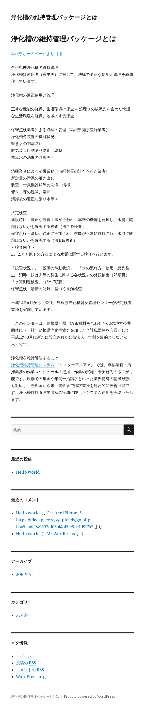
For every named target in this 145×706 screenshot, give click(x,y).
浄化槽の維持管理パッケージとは (54, 17)
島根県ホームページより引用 (36, 53)
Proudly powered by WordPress (89, 696)
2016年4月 (25, 574)
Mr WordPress (61, 533)
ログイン (24, 655)
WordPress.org (31, 676)
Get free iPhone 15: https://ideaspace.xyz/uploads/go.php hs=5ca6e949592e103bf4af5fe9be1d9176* (55, 519)
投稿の (26, 663)
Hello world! (28, 472)
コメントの (30, 669)
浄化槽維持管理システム (33, 364)
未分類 (22, 615)
